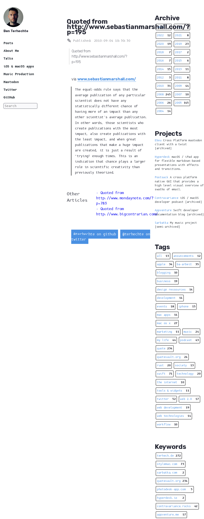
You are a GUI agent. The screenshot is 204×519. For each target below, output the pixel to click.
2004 (164, 111)
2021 (182, 35)
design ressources (175, 290)
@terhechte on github (94, 234)
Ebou (158, 140)
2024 (164, 27)
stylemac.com (170, 464)
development (169, 298)
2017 (182, 52)
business (167, 281)
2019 (182, 44)
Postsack (161, 177)
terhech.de (169, 456)
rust (164, 365)
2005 (182, 103)
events (165, 306)
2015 (182, 61)
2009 (182, 86)
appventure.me (171, 515)
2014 (164, 69)
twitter (166, 399)
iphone (187, 306)
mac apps (167, 315)
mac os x (167, 323)
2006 (164, 103)
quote (164, 348)
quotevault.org (172, 357)
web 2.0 (189, 399)
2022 (164, 35)
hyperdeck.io (170, 498)
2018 (164, 52)
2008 (164, 94)
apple (164, 264)
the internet (170, 382)
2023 (182, 27)
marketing (168, 332)
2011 (182, 78)
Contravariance (166, 198)
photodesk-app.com (175, 489)
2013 (182, 69)
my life (166, 340)
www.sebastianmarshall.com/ (106, 79)
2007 (182, 94)
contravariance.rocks (177, 506)
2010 (164, 86)
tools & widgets (173, 391)
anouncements (187, 256)
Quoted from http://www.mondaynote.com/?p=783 (124, 198)
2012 (164, 78)
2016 (164, 61)
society (184, 365)
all (163, 256)
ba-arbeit (188, 264)
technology (188, 374)
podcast (189, 340)
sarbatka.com (170, 473)
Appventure (163, 210)
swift (164, 374)
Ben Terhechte (16, 31)
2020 (164, 44)
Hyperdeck (162, 157)
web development (173, 408)
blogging (167, 273)
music (191, 332)
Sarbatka (161, 223)
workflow (167, 424)
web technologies (174, 416)
